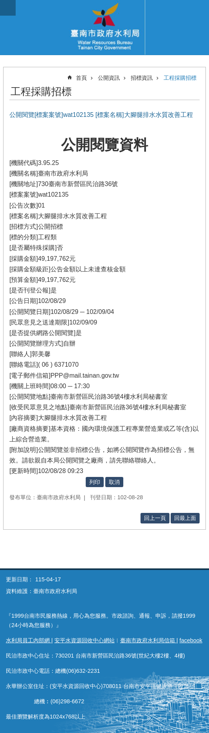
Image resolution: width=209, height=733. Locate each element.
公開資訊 (109, 78)
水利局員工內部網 (28, 640)
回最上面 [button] (185, 518)
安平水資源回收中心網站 (84, 640)
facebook (191, 640)
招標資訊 (142, 78)
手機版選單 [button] (8, 8)
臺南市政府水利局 (104, 27)
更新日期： (19, 579)
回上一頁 (155, 518)
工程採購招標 (180, 78)
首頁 (81, 78)
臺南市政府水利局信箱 (148, 640)
